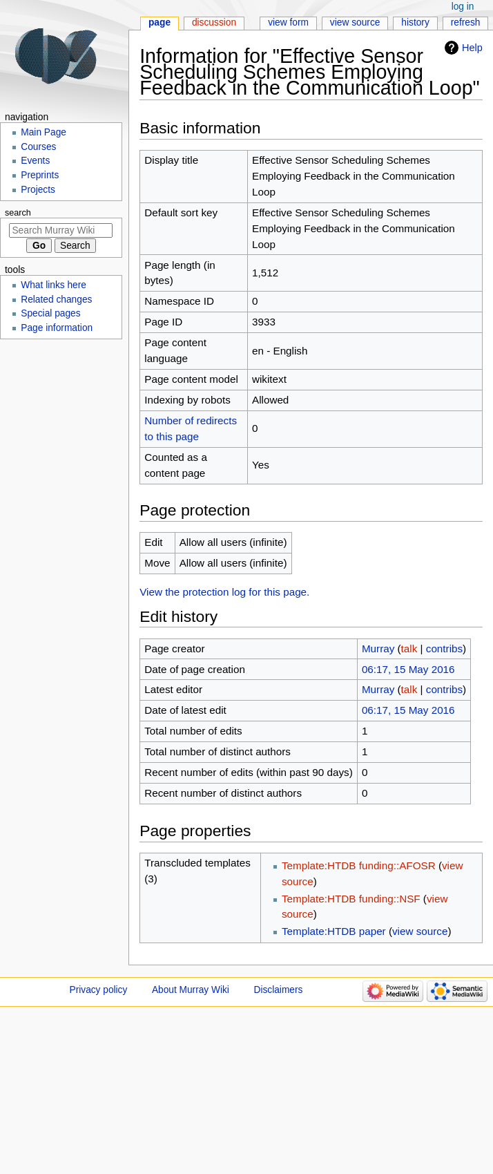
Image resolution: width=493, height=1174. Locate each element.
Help (472, 47)
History (415, 22)
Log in (463, 6)
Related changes (56, 299)
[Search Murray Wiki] (61, 230)
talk (409, 648)
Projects (38, 189)
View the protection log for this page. (224, 592)
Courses (38, 147)
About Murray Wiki (190, 990)
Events (35, 160)
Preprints (40, 175)
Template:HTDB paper (334, 931)
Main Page (43, 132)
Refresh (466, 22)
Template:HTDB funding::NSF (351, 899)
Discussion (214, 22)
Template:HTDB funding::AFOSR (359, 865)
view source (419, 931)
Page (159, 22)
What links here (53, 285)
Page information (57, 328)
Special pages (50, 313)
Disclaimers (278, 990)
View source (355, 22)
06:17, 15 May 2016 (408, 669)
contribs (444, 648)
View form (288, 22)
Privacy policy (99, 990)
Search (18, 213)
